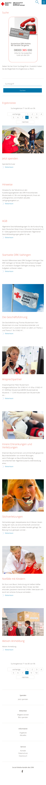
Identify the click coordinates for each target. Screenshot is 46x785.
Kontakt (23, 750)
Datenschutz (23, 753)
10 (36, 117)
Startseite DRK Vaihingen (16, 255)
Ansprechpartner (12, 379)
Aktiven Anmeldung (13, 641)
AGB (4, 221)
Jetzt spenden (10, 158)
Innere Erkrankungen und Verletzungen (17, 446)
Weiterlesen (9, 167)
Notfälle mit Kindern (13, 578)
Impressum (23, 756)
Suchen (23, 90)
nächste (25, 122)
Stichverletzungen (12, 516)
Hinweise (7, 184)
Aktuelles (23, 735)
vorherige (16, 114)
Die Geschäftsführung (14, 317)
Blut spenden (23, 717)
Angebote (23, 733)
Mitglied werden (23, 715)
